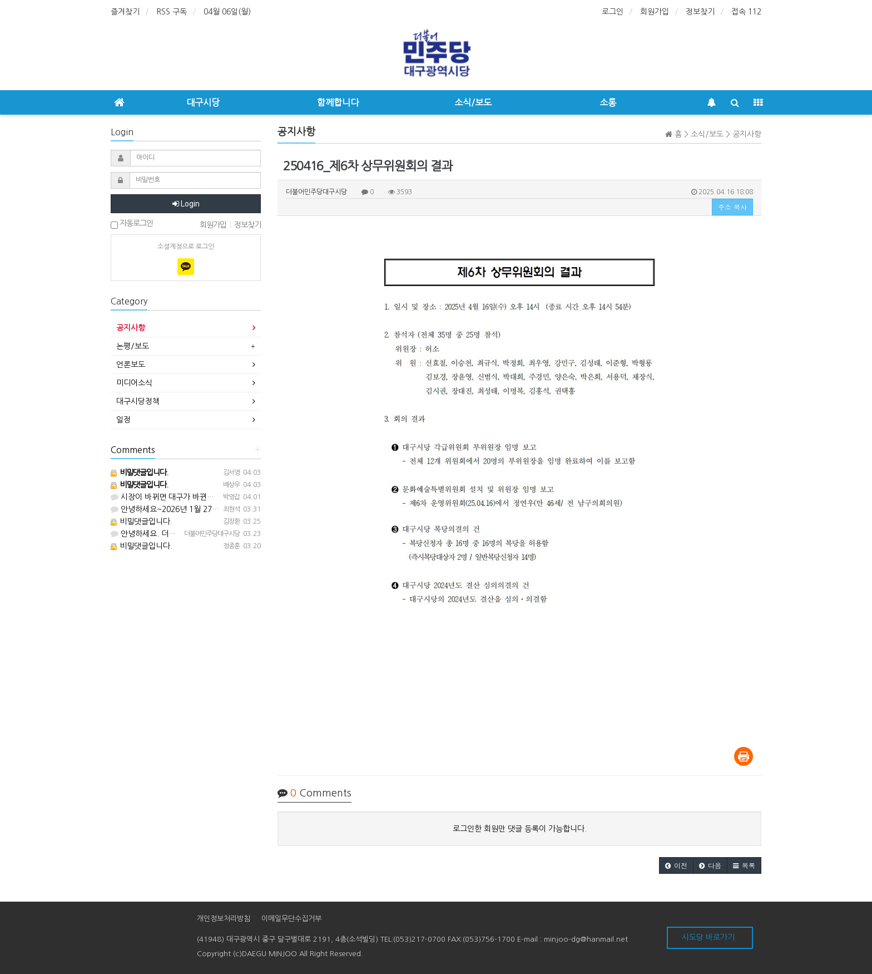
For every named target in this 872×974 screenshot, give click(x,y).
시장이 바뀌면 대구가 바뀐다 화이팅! (176, 497)
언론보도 (130, 364)
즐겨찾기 (125, 12)
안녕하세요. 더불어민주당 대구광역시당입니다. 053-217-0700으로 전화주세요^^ (250, 534)
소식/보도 (473, 102)
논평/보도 (132, 346)
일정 (123, 420)
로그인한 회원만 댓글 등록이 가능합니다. (520, 829)
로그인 (612, 12)
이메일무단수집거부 (291, 918)
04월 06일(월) (227, 12)
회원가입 (654, 12)
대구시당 (203, 102)
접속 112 (746, 12)
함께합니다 (338, 102)
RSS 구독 (171, 12)
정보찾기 (700, 12)
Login (186, 203)
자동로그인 (132, 224)
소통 (608, 102)
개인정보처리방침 (223, 918)
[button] (676, 865)
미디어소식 (134, 383)
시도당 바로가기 (708, 937)
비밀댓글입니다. (141, 521)
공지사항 (130, 328)
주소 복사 (732, 206)
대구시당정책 (138, 401)
